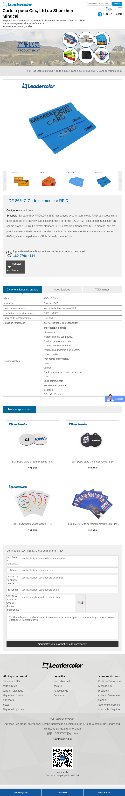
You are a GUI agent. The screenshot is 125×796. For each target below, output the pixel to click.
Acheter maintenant (13, 267)
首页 (28, 71)
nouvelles (62, 792)
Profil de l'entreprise (109, 681)
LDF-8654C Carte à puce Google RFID (32, 524)
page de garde (21, 792)
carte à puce (62, 71)
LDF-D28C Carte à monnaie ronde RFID (92, 461)
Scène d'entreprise (109, 704)
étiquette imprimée (13, 709)
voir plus (32, 467)
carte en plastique (13, 690)
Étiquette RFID (11, 681)
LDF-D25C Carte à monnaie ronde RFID (32, 461)
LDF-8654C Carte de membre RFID (104, 71)
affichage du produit (43, 71)
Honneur (103, 700)
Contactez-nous (62, 739)
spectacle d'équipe (109, 709)
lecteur (6, 704)
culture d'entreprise (109, 695)
